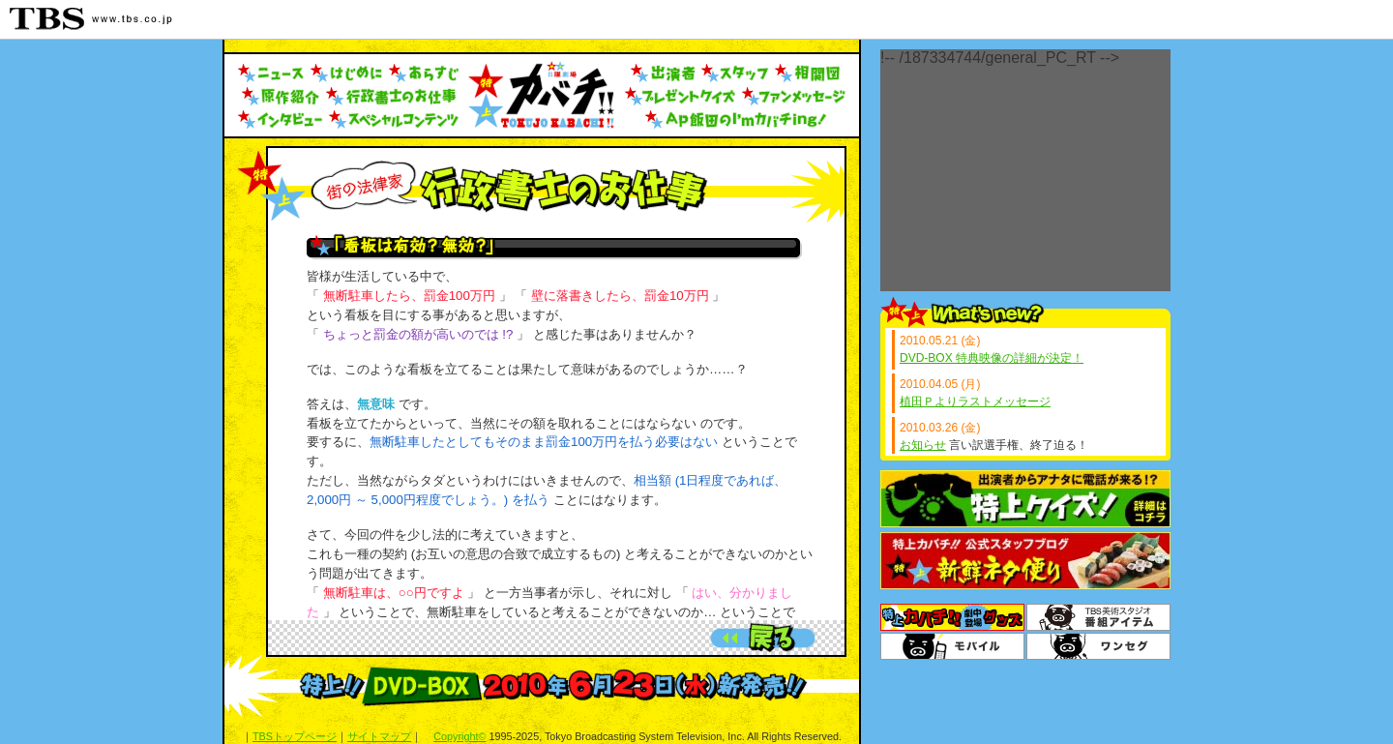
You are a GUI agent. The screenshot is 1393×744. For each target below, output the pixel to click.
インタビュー (280, 120)
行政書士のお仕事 (393, 96)
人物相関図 (808, 73)
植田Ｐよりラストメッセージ (975, 401)
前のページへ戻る (762, 637)
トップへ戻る (541, 95)
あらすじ (424, 73)
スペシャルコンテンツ (394, 120)
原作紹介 (279, 96)
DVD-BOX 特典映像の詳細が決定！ (991, 358)
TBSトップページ (294, 736)
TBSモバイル (952, 646)
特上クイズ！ (1025, 498)
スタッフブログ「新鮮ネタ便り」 (1025, 560)
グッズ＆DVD (952, 617)
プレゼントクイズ (680, 96)
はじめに (347, 73)
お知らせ (923, 445)
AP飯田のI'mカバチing (736, 120)
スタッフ (735, 73)
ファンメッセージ (794, 96)
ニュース (271, 73)
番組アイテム (1098, 617)
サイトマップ (379, 736)
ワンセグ (1098, 646)
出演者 (663, 73)
